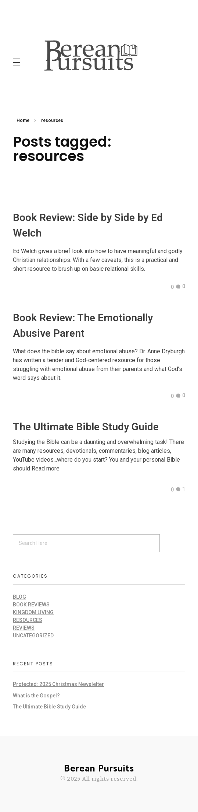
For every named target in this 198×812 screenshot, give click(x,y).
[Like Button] (167, 489)
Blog (19, 597)
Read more (46, 468)
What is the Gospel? (36, 696)
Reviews (24, 628)
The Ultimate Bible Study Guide (86, 427)
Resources (27, 620)
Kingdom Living (33, 612)
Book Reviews (31, 605)
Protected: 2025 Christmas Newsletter (58, 684)
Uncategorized (33, 635)
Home (23, 120)
